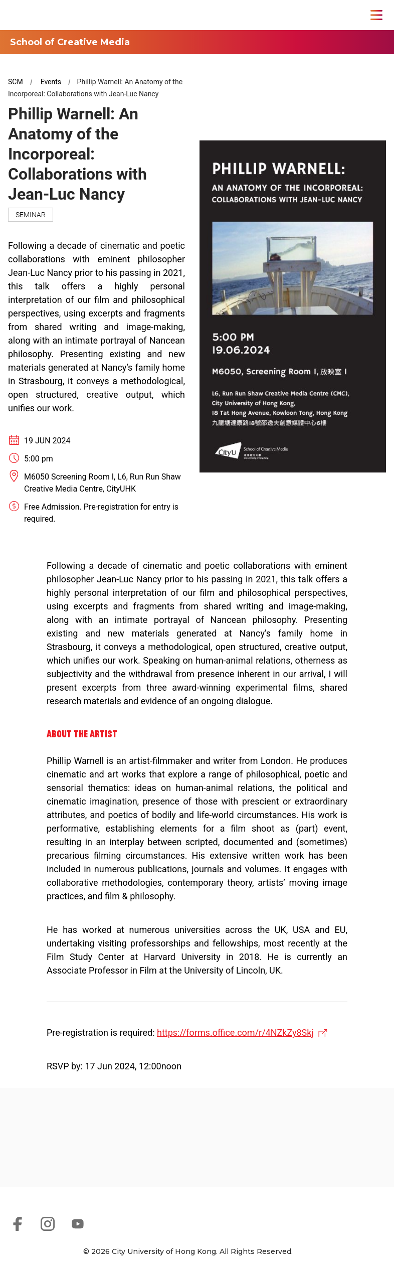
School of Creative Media (70, 42)
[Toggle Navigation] (376, 15)
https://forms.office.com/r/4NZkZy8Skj (235, 1032)
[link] (57, 1156)
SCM (15, 82)
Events (51, 82)
